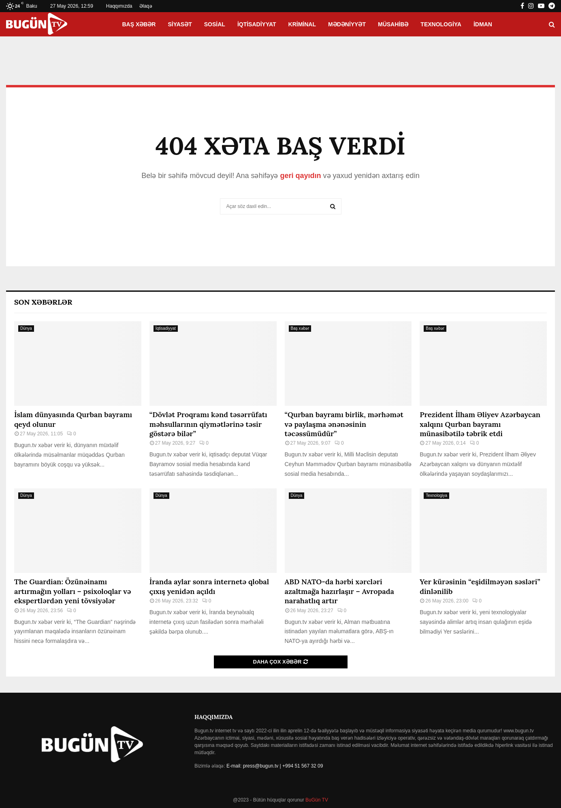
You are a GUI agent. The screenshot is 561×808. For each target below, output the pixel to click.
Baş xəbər (139, 24)
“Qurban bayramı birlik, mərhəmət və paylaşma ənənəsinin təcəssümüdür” (344, 424)
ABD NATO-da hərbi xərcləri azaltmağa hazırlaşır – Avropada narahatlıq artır (339, 591)
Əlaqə (145, 6)
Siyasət (180, 24)
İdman (483, 24)
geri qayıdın (300, 176)
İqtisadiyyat (256, 24)
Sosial (214, 24)
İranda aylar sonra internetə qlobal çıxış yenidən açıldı (209, 586)
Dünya (26, 328)
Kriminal (302, 24)
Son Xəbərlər (43, 302)
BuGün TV (316, 800)
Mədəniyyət (347, 24)
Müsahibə (393, 24)
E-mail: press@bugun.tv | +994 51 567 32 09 (274, 766)
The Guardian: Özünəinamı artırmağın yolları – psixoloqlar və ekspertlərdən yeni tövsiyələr (72, 591)
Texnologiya (440, 24)
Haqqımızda (119, 6)
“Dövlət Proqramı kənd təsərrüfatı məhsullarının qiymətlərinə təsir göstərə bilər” (208, 424)
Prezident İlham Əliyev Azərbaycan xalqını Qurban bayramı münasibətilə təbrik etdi (480, 424)
